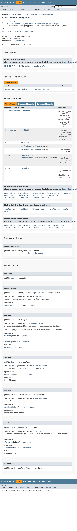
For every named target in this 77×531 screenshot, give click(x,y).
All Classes (5, 6)
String (24, 89)
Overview (4, 2)
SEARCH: (51, 6)
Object (47, 205)
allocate (17, 193)
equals (7, 209)
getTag (67, 193)
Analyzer (36, 146)
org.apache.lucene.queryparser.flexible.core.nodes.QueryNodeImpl (32, 24)
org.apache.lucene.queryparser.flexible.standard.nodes (31, 14)
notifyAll (51, 209)
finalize (15, 209)
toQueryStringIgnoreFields (36, 66)
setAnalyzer (26, 146)
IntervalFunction (41, 89)
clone (25, 193)
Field (16, 9)
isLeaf (32, 195)
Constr (22, 9)
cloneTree (25, 111)
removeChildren (51, 195)
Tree (29, 2)
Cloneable (6, 31)
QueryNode (29, 31)
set (22, 197)
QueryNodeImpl (16, 38)
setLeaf (29, 197)
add (5, 193)
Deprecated (36, 2)
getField (25, 130)
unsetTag (45, 197)
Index (44, 2)
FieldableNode (18, 31)
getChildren (47, 193)
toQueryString (27, 155)
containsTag (35, 193)
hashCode (34, 209)
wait (59, 209)
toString (25, 168)
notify (43, 209)
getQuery (25, 142)
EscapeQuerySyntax (30, 158)
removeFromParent (11, 197)
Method (30, 9)
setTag (37, 197)
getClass (25, 209)
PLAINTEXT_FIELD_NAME (13, 66)
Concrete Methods (45, 104)
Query (7, 142)
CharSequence (10, 130)
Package (12, 2)
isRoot (40, 195)
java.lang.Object (8, 22)
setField (25, 149)
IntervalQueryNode (12, 89)
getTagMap (8, 195)
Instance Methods (26, 104)
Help (49, 2)
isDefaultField (21, 195)
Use (24, 2)
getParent (58, 193)
